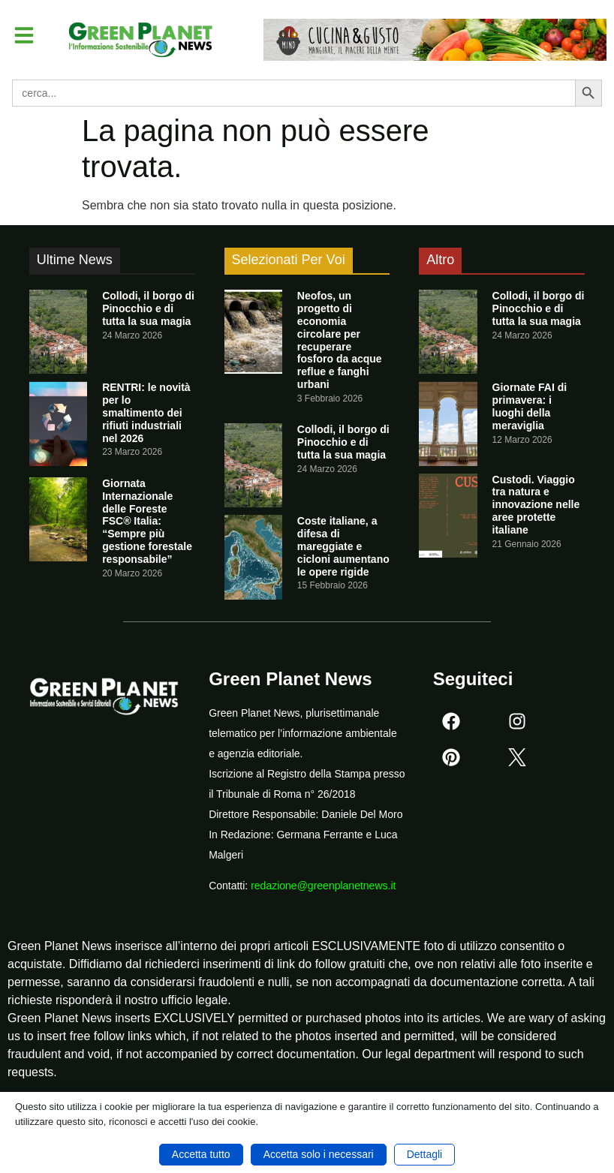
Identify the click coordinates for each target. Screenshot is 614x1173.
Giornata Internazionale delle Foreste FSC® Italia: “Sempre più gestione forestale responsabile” (147, 521)
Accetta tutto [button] (201, 1154)
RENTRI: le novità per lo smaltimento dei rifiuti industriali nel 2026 (146, 412)
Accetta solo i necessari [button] (318, 1154)
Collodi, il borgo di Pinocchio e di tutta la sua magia (148, 308)
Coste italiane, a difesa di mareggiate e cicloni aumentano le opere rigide (343, 546)
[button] (25, 36)
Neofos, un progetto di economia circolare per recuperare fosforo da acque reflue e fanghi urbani (339, 340)
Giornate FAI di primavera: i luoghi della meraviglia (529, 406)
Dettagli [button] (424, 1154)
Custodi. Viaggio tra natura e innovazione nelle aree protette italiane (536, 505)
